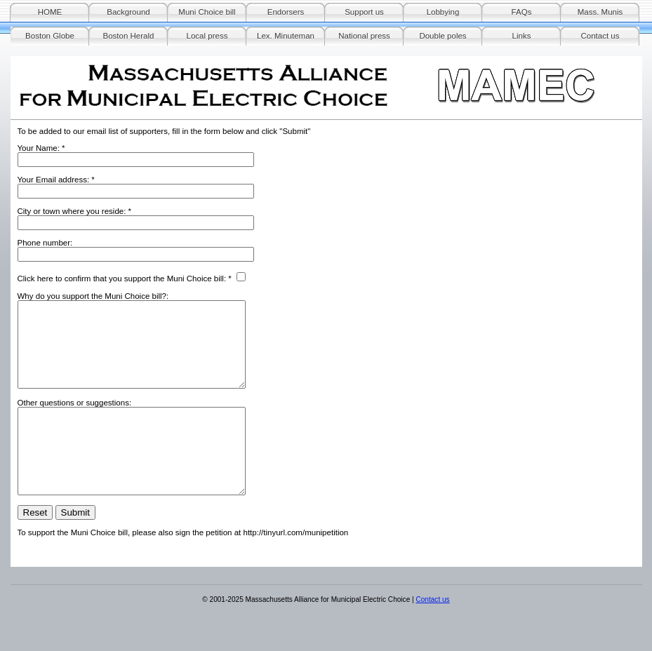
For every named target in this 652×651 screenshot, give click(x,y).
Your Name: (39, 148)
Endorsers (285, 12)
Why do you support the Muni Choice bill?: (93, 296)
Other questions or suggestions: (75, 419)
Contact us (599, 36)
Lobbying (443, 12)
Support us (364, 12)
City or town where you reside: (72, 211)
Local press (207, 36)
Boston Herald (128, 36)
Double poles (442, 36)
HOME (50, 12)
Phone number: (45, 243)
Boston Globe (49, 36)
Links (521, 36)
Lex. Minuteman (285, 36)
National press (364, 36)
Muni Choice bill (206, 12)
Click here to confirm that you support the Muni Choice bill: (122, 278)
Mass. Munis (600, 12)
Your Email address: (54, 179)
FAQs (522, 12)
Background (128, 12)
